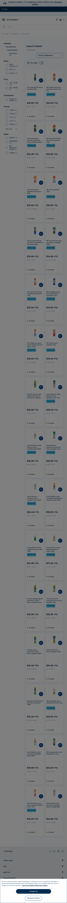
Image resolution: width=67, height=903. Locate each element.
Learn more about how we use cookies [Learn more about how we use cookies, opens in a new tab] (35, 885)
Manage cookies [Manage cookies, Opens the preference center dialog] (33, 898)
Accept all (33, 891)
